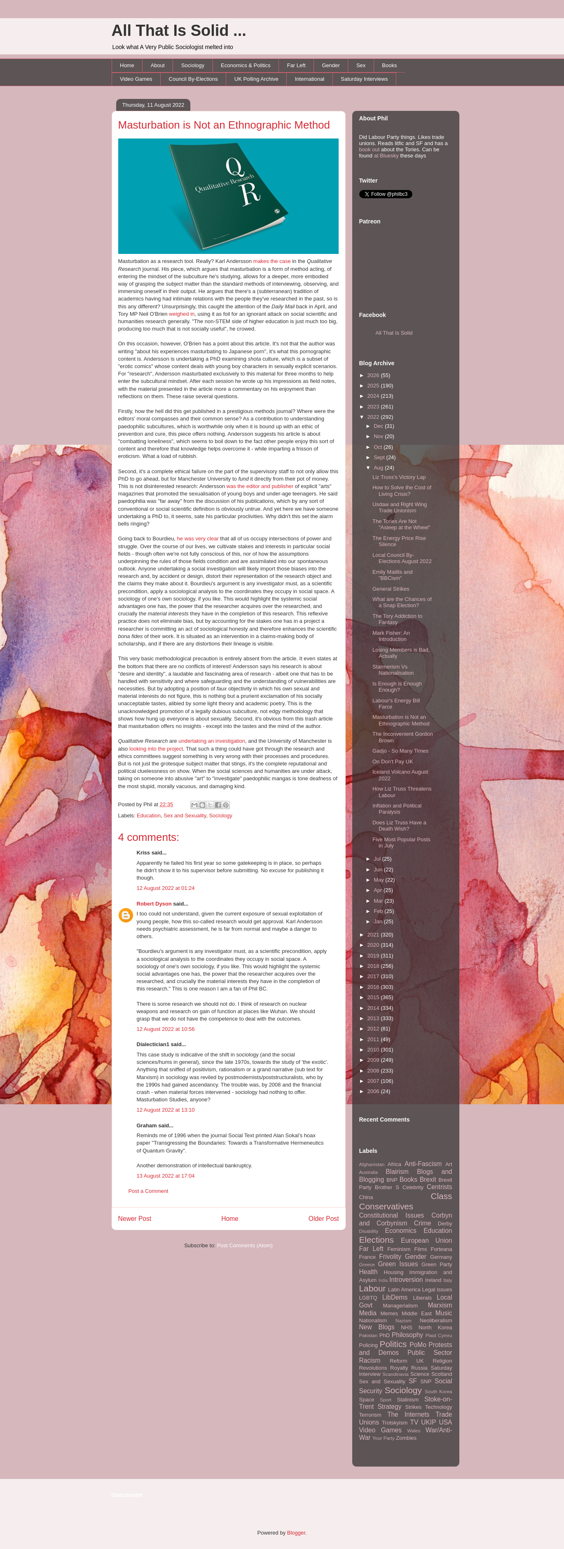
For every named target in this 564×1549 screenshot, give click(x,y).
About (158, 65)
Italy (447, 1280)
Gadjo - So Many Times (400, 751)
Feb (379, 911)
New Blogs (377, 1327)
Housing (394, 1272)
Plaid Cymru (439, 1335)
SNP (425, 1381)
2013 (374, 1018)
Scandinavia (395, 1374)
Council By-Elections (193, 79)
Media (368, 1313)
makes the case (272, 261)
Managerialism (400, 1306)
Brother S (387, 1187)
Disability (369, 1231)
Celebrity (413, 1187)
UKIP (428, 1422)
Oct (379, 447)
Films (420, 1249)
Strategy (389, 1406)
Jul (378, 859)
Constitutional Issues (391, 1215)
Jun (379, 869)
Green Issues (398, 1263)
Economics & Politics (246, 65)
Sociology (192, 65)
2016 (374, 987)
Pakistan (368, 1335)
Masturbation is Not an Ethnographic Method (224, 125)
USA (445, 1422)
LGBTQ (368, 1298)
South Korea (438, 1391)
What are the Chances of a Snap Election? (402, 602)
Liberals (422, 1298)
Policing (368, 1345)
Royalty (399, 1368)
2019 (374, 956)
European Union (426, 1240)
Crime (422, 1223)
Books (389, 65)
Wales (414, 1430)
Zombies (406, 1438)
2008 (374, 1071)
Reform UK (407, 1361)
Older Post (324, 1218)
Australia (368, 1172)
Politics (393, 1344)
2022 (374, 417)
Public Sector (429, 1352)
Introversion (406, 1279)
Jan (379, 921)
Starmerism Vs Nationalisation (393, 670)
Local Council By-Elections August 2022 (402, 558)
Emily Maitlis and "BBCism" (392, 575)
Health (368, 1271)
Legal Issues (437, 1289)
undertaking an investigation (211, 741)
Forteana (441, 1249)
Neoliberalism (436, 1320)
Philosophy (407, 1334)
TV (414, 1422)
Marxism (440, 1305)
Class (441, 1196)
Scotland (441, 1374)
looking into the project (156, 749)
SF (413, 1381)
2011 (374, 1039)
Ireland (433, 1280)
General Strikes (391, 589)
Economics (401, 1230)
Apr (379, 890)
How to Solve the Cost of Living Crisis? (401, 490)
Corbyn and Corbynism (405, 1219)
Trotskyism (394, 1423)
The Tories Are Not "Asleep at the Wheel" (401, 524)
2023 (374, 407)
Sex (360, 65)
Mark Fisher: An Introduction (391, 636)
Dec (379, 426)
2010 (374, 1050)
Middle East (417, 1313)
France (367, 1257)
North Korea (435, 1327)
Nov (379, 436)
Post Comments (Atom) (245, 1245)
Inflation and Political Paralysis (396, 809)
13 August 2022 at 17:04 (166, 1176)
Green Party (436, 1264)
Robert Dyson (154, 904)
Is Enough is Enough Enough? (397, 687)
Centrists (439, 1186)
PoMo (418, 1344)
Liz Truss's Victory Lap (399, 477)
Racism (370, 1360)
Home (127, 65)
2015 (374, 997)
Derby (445, 1223)
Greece (367, 1264)
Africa (394, 1164)
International (310, 79)
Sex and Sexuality (185, 815)
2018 (374, 966)
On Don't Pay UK (392, 761)
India (383, 1280)
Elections (376, 1239)
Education (149, 815)
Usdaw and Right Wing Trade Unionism (399, 507)
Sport (385, 1399)
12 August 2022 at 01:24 (166, 888)
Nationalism (373, 1320)
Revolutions (373, 1368)
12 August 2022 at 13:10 (166, 1110)
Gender (331, 65)
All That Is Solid (394, 333)
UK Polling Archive (256, 79)
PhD (384, 1335)
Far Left (296, 65)
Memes (389, 1313)
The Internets (408, 1414)
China (366, 1197)
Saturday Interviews (364, 79)
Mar (379, 901)
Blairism (397, 1171)
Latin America (404, 1289)
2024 (374, 396)
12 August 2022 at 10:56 (166, 1029)
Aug (379, 468)
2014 (374, 1008)
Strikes (413, 1407)
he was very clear (198, 538)
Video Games (136, 79)
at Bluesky (386, 156)
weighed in (181, 314)
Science (419, 1374)
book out (369, 149)
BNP (392, 1180)
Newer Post (135, 1218)
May (379, 880)
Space (366, 1399)
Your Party (383, 1438)
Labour (372, 1288)
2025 (374, 386)
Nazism (404, 1320)
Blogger (296, 1533)
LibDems (395, 1297)
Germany (441, 1257)
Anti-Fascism (423, 1163)
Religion (442, 1361)
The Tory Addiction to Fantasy (397, 619)
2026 (374, 375)
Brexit (428, 1179)
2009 (374, 1060)
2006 (374, 1091)
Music (443, 1313)
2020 (374, 945)
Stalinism (408, 1399)
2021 (374, 935)
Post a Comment (148, 1191)
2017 (374, 976)
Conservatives (386, 1206)
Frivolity (390, 1256)
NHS (406, 1327)
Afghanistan (372, 1164)
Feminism (398, 1249)
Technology (438, 1407)
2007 (374, 1081)
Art (448, 1164)
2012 (374, 1029)
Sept (380, 457)
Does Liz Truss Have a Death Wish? (399, 825)
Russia (419, 1368)
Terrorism (370, 1415)
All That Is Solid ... (179, 30)
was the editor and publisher (260, 486)
